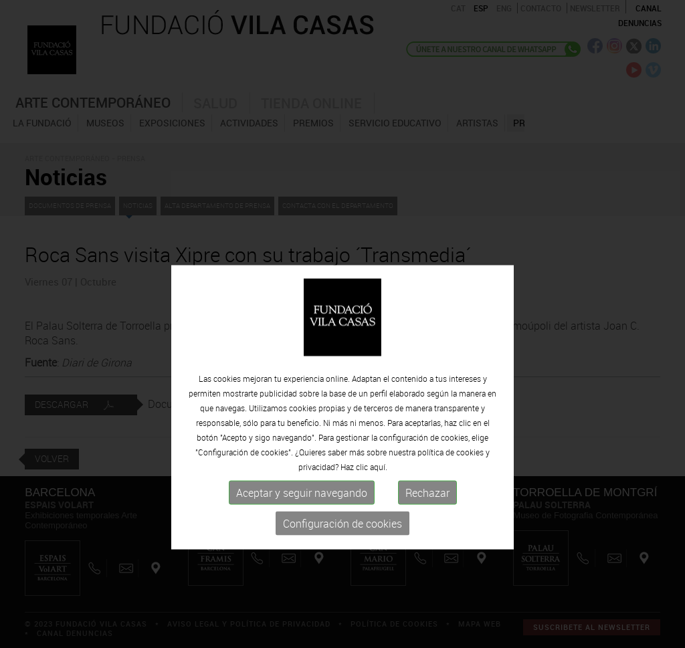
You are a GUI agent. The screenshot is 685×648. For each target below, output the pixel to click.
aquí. (378, 504)
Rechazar (427, 530)
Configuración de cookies (342, 561)
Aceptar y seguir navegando (301, 530)
